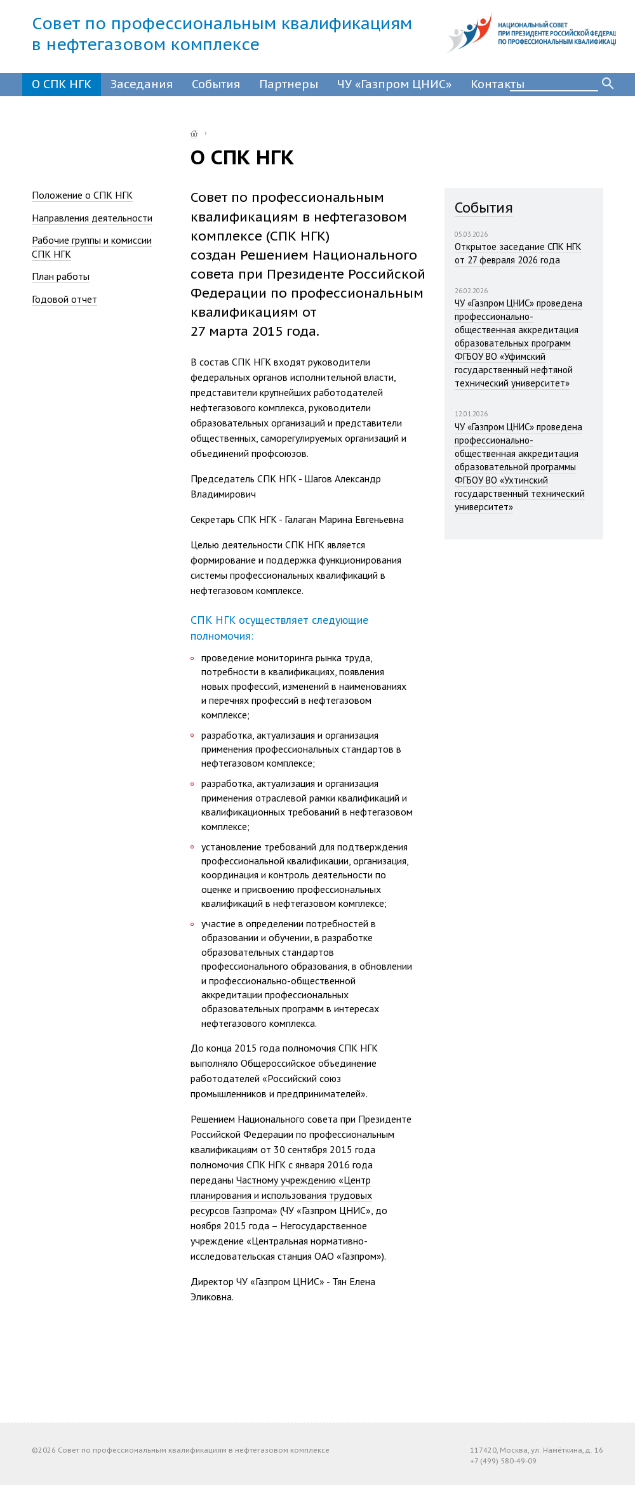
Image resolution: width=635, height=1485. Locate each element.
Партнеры (288, 84)
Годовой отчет (64, 299)
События (216, 84)
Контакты (498, 84)
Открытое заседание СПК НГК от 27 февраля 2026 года (518, 253)
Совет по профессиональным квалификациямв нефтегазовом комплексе (222, 34)
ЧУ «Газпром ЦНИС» (394, 84)
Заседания (141, 84)
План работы (61, 276)
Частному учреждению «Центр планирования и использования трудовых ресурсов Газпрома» (281, 1195)
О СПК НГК (61, 84)
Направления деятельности (92, 217)
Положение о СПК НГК (82, 194)
